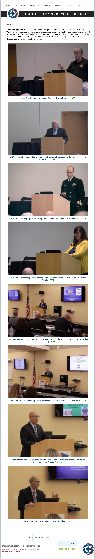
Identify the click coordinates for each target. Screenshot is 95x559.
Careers (20, 5)
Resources (34, 6)
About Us (8, 6)
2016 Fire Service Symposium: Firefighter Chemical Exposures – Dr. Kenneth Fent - (48, 219)
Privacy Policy (7, 552)
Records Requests (63, 6)
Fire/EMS (32, 14)
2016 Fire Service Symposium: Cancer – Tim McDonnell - (48, 98)
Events (47, 6)
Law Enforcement (56, 14)
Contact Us (82, 14)
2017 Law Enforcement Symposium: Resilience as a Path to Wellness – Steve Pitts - (48, 401)
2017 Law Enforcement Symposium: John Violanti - (48, 521)
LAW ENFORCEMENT (41, 538)
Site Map (18, 552)
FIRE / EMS (27, 538)
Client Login (81, 6)
